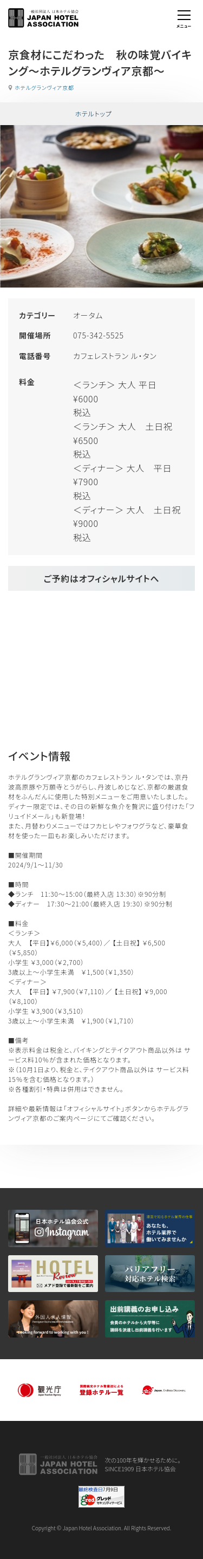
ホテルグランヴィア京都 (44, 87)
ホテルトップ (93, 113)
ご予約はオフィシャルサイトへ (101, 578)
